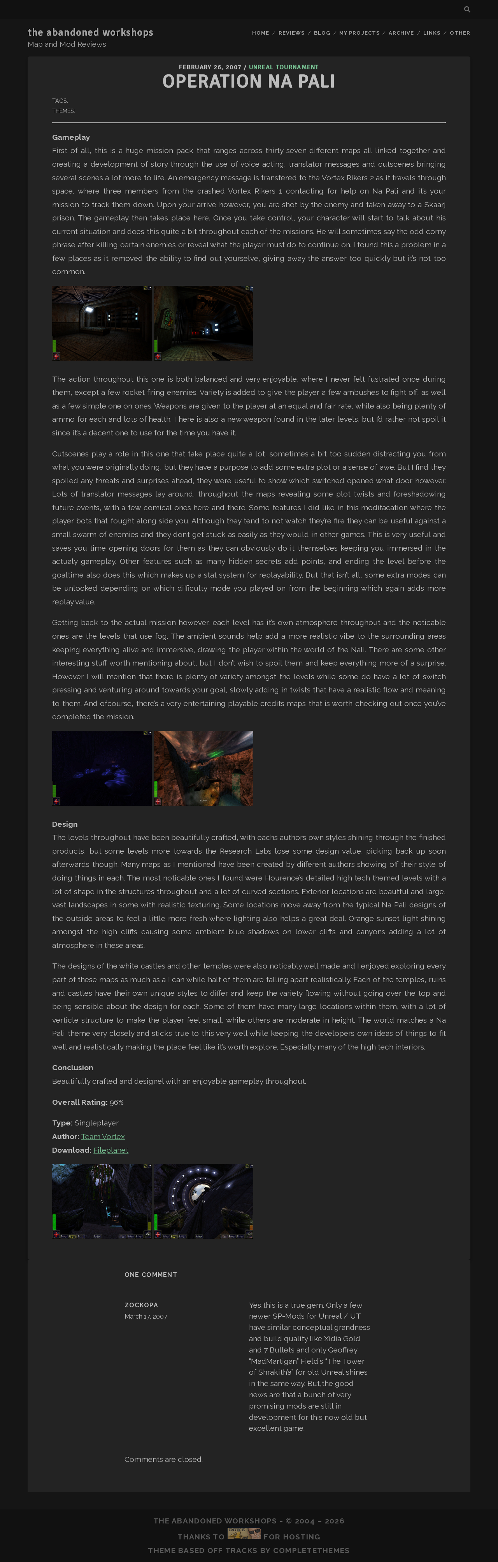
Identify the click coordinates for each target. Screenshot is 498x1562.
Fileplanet (110, 1150)
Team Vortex (103, 1136)
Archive (401, 33)
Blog (322, 33)
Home (260, 33)
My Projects (359, 33)
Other (460, 33)
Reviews (292, 33)
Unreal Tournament (284, 67)
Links (431, 33)
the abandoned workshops (91, 32)
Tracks (241, 1550)
